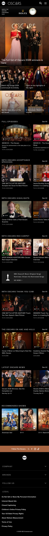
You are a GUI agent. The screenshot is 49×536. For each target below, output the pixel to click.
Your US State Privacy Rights (13, 514)
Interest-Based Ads (9, 501)
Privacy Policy (7, 526)
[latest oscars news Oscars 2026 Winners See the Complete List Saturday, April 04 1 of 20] (16, 382)
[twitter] (29, 449)
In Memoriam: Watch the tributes (35, 111)
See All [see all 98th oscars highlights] (44, 198)
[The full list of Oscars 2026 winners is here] (24, 41)
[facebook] (32, 449)
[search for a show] (40, 3)
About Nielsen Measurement (12, 518)
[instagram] (35, 449)
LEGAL (5, 492)
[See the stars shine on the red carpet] (12, 103)
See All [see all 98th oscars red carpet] (44, 236)
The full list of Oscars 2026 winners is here (22, 61)
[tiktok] (38, 449)
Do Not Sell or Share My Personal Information (19, 497)
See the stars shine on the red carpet (11, 111)
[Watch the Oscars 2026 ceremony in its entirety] (12, 78)
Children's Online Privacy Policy (14, 509)
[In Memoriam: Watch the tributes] (36, 103)
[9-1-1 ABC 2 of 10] (28, 421)
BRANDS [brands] (6, 475)
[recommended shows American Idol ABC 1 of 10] (10, 421)
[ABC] (3, 4)
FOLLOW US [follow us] (8, 483)
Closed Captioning (9, 505)
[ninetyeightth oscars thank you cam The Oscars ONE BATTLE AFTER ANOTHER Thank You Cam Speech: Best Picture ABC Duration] (16, 306)
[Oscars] (14, 3)
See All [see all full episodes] (44, 122)
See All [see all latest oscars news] (44, 367)
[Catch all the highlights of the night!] (36, 78)
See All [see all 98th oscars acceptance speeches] (44, 161)
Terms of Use (7, 522)
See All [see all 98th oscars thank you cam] (44, 292)
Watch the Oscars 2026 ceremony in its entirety (10, 86)
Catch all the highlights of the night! (35, 86)
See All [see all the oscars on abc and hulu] (44, 329)
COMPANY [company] (7, 466)
